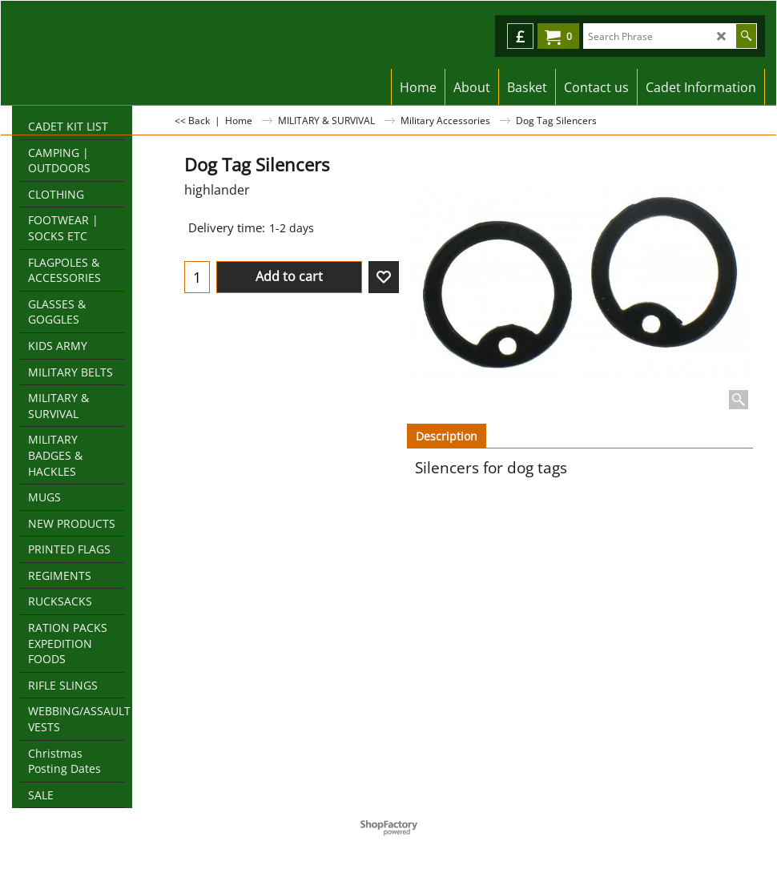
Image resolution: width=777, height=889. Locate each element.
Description (446, 436)
